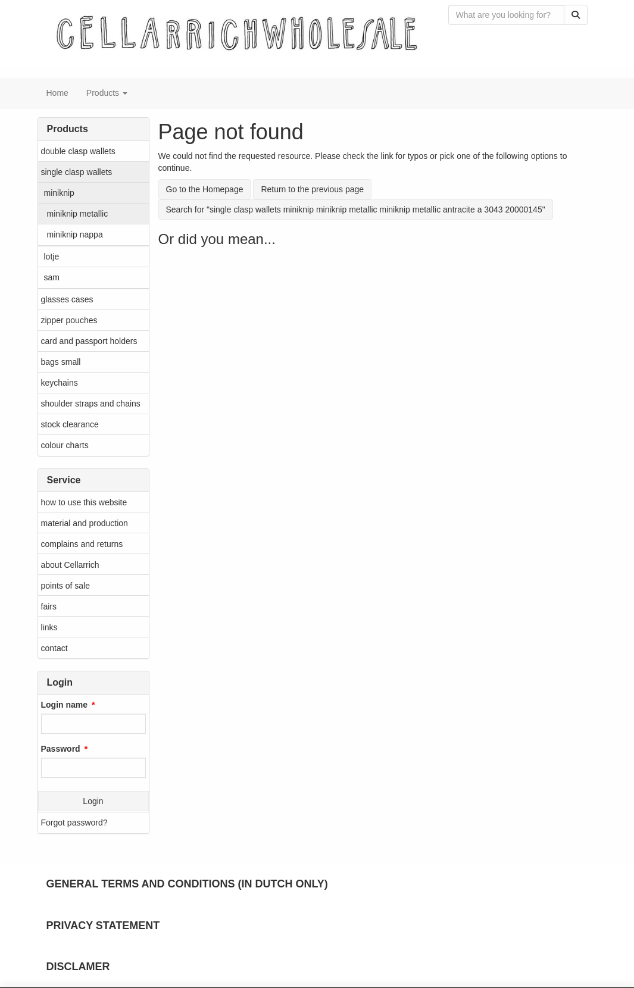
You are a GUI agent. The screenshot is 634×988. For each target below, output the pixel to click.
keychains (59, 382)
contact (54, 648)
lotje (52, 256)
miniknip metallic (77, 213)
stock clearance (70, 424)
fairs (49, 606)
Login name (64, 704)
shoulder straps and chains (90, 403)
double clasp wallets (78, 151)
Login (93, 801)
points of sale (65, 585)
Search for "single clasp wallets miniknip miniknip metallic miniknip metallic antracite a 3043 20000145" (355, 209)
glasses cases (67, 299)
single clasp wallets (77, 172)
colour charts (65, 445)
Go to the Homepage (204, 189)
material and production (84, 523)
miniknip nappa (75, 234)
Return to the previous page (312, 189)
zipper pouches (69, 320)
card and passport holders (89, 341)
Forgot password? (74, 822)
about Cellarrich (70, 565)
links (49, 627)
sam (52, 277)
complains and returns (82, 544)
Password (60, 748)
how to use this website (84, 502)
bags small (61, 362)
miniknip (59, 193)
